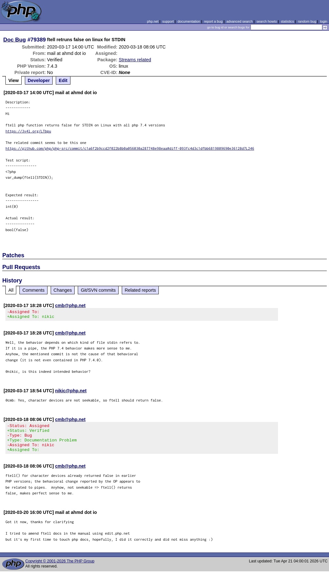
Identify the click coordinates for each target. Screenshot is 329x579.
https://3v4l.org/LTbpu (28, 131)
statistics (287, 21)
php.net (152, 21)
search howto (266, 21)
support (168, 21)
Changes (63, 290)
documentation (189, 21)
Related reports (140, 290)
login (323, 21)
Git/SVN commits (98, 290)
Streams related (135, 59)
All (10, 290)
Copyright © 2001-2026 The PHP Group (59, 569)
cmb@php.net (70, 305)
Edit (63, 80)
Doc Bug (14, 39)
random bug (307, 21)
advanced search (239, 21)
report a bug (213, 21)
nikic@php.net (71, 392)
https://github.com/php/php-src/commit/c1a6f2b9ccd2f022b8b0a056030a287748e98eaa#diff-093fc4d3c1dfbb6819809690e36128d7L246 (129, 148)
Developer (39, 80)
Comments (33, 290)
